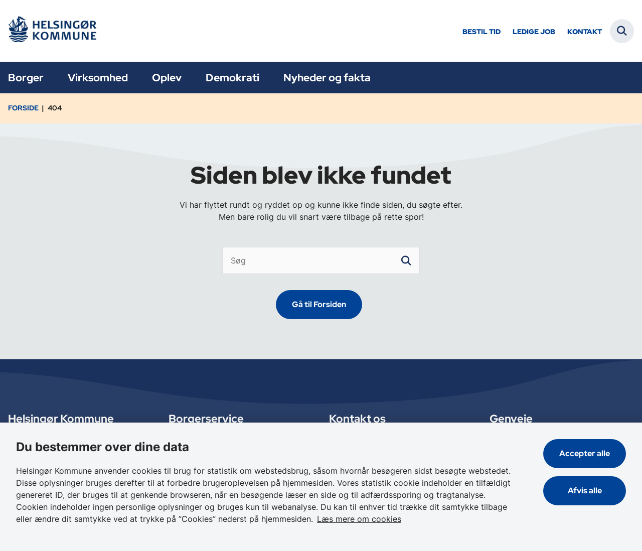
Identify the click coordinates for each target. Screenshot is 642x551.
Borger (26, 77)
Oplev (167, 77)
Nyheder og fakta (327, 77)
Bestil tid (481, 32)
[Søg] (321, 260)
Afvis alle (585, 490)
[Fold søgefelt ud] (622, 31)
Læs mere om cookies (359, 519)
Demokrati (232, 77)
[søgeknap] (406, 260)
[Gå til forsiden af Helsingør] (51, 31)
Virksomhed (98, 77)
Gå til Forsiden (319, 304)
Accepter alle (584, 453)
